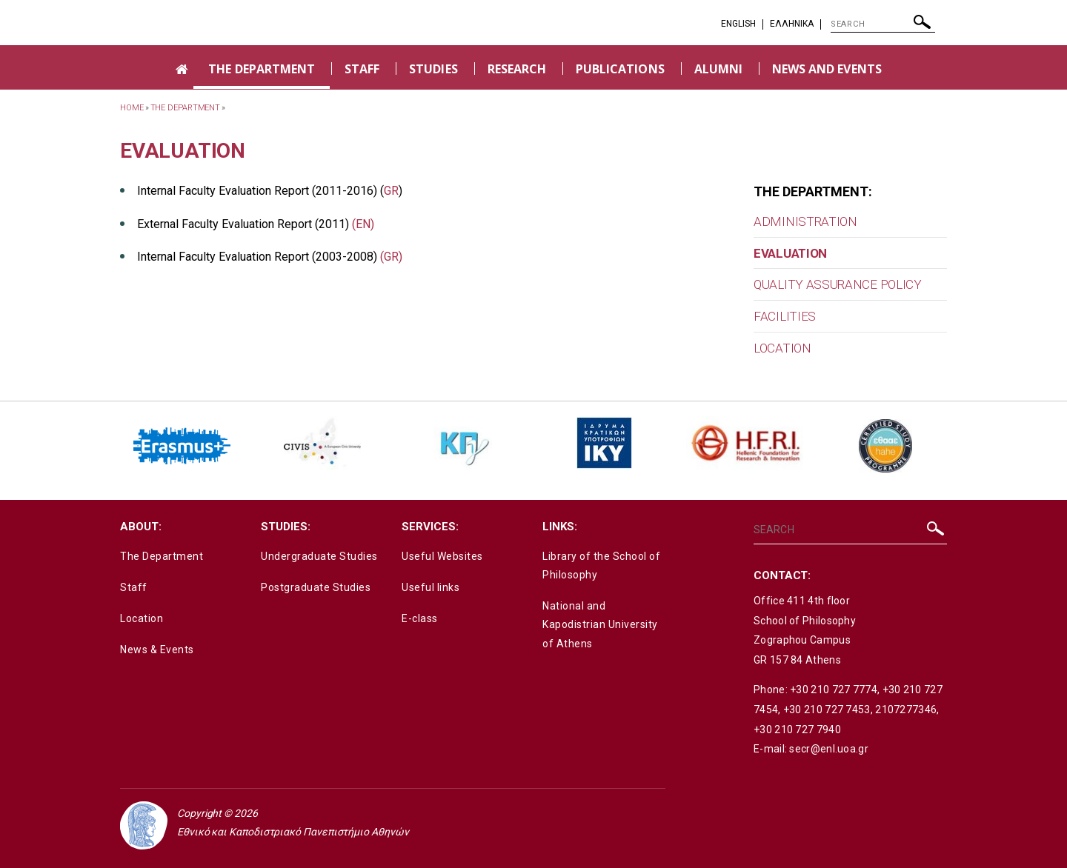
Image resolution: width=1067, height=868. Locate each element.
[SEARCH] (883, 24)
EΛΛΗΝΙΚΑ (792, 24)
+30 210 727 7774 (833, 689)
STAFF (362, 69)
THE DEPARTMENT (261, 69)
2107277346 (906, 709)
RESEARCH (517, 69)
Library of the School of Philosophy (601, 565)
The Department (161, 556)
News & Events (157, 649)
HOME (132, 108)
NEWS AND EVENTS (827, 69)
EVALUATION (790, 253)
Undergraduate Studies (319, 556)
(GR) (391, 257)
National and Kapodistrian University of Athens (600, 624)
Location (141, 618)
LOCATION (782, 348)
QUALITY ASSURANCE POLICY (838, 284)
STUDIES (433, 69)
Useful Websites (442, 556)
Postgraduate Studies (315, 587)
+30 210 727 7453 (827, 709)
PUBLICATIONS (620, 69)
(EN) (363, 224)
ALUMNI (718, 69)
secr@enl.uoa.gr (828, 749)
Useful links (430, 587)
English (738, 24)
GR (391, 191)
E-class (420, 618)
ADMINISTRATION (805, 221)
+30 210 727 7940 (797, 729)
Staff (133, 587)
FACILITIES (785, 316)
